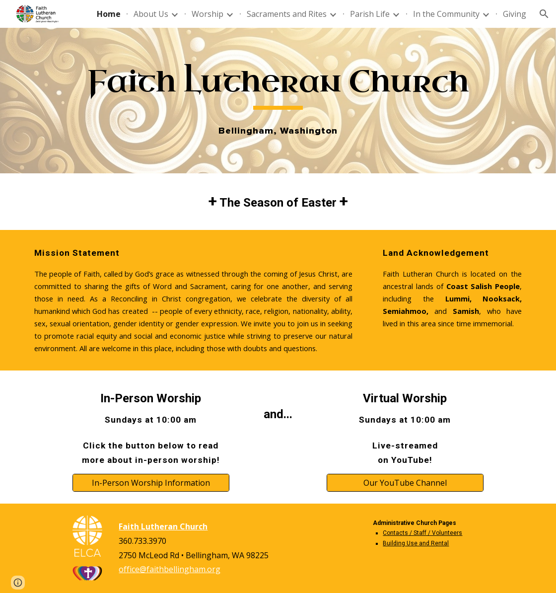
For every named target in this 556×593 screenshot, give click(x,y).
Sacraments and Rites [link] (287, 13)
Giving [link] (514, 13)
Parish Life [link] (370, 13)
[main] (278, 86)
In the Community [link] (446, 13)
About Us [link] (151, 13)
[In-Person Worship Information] (151, 482)
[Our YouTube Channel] (405, 482)
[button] (544, 14)
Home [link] (109, 13)
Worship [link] (207, 13)
